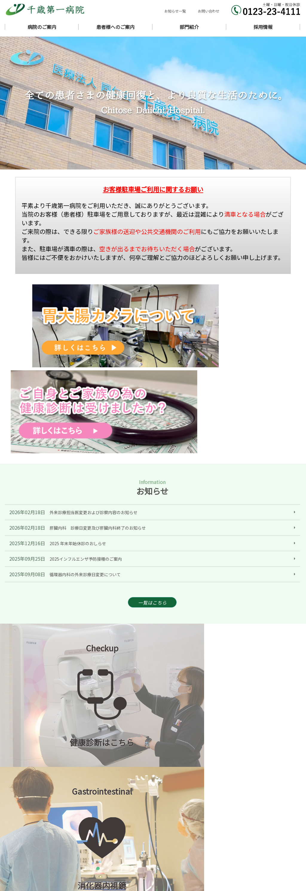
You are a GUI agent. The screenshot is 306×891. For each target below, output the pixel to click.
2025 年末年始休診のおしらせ (78, 418)
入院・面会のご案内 (268, 852)
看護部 (207, 864)
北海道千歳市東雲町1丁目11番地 (66, 846)
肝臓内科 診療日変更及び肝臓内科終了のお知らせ (98, 403)
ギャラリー (211, 846)
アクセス (258, 846)
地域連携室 (162, 869)
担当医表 (209, 852)
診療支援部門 (262, 864)
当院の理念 (162, 840)
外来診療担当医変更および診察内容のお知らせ (93, 387)
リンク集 (258, 869)
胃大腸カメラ (262, 858)
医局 (156, 864)
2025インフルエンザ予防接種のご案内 (86, 434)
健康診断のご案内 (167, 858)
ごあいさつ (260, 834)
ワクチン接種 (213, 858)
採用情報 (209, 869)
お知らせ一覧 (175, 10)
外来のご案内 (164, 852)
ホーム (158, 834)
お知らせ (209, 834)
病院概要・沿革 (215, 840)
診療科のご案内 (166, 846)
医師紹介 (258, 840)
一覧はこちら (152, 478)
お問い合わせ (208, 10)
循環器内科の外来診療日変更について (85, 449)
